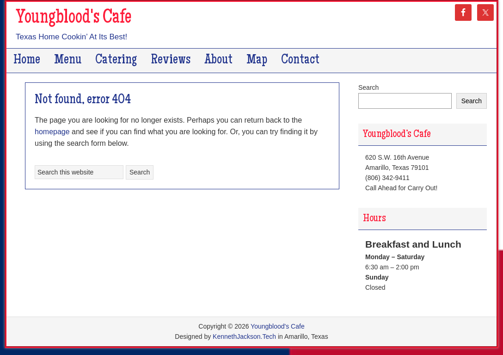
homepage (52, 132)
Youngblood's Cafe (73, 18)
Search (368, 87)
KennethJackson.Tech (244, 336)
